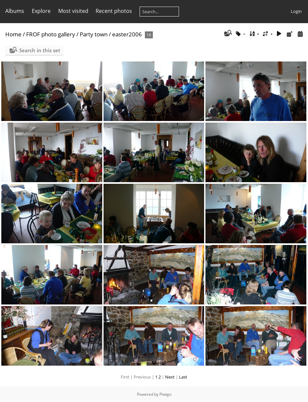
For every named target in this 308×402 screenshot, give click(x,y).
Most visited (73, 11)
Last (183, 377)
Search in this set (39, 50)
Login (296, 11)
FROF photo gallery (50, 34)
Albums (14, 11)
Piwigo (165, 394)
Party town (94, 34)
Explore (41, 11)
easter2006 (127, 34)
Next (170, 377)
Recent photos (114, 11)
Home (13, 34)
